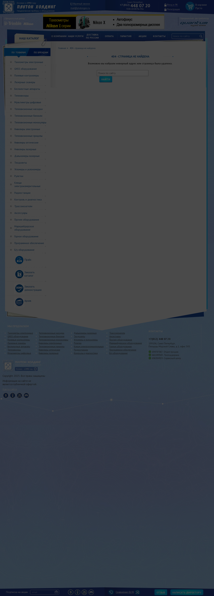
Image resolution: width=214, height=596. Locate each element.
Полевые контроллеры (26, 75)
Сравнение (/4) (121, 592)
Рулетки (18, 176)
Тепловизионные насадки (28, 109)
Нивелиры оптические (26, 142)
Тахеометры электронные (28, 62)
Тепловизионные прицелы (28, 135)
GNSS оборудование (25, 68)
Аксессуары (20, 213)
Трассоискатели (23, 206)
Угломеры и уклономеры (27, 169)
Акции (142, 36)
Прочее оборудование (26, 219)
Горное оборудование (26, 236)
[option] (106, 21)
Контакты (159, 36)
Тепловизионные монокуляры (30, 122)
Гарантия (125, 36)
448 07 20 (135, 5)
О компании (59, 36)
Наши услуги (75, 36)
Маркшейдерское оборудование (24, 228)
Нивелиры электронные (27, 129)
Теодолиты (20, 162)
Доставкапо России (92, 36)
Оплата (109, 36)
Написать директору (186, 592)
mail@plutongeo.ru (80, 8)
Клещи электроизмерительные (27, 184)
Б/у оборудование (24, 249)
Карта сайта (10, 389)
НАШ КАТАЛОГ (29, 38)
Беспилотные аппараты (27, 89)
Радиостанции (22, 192)
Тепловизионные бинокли (28, 115)
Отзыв (160, 592)
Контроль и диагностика (28, 199)
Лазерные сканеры (24, 82)
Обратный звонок (81, 3)
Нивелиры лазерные (25, 149)
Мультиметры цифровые (27, 102)
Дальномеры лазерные (27, 156)
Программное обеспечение (29, 243)
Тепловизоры (21, 95)
